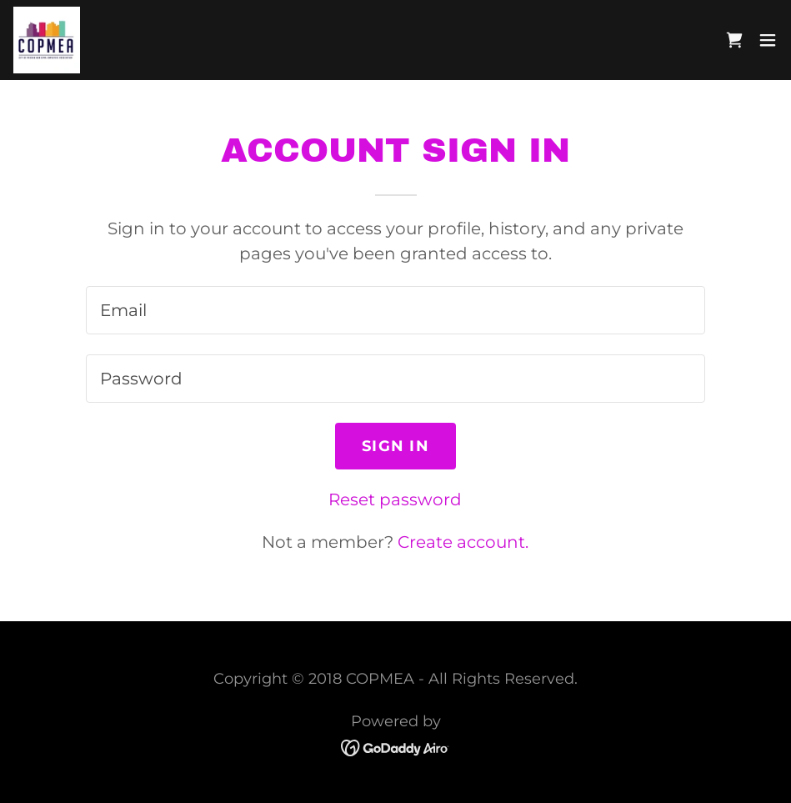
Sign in (395, 446)
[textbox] (395, 310)
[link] (46, 40)
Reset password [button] (395, 499)
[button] (767, 40)
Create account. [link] (463, 542)
